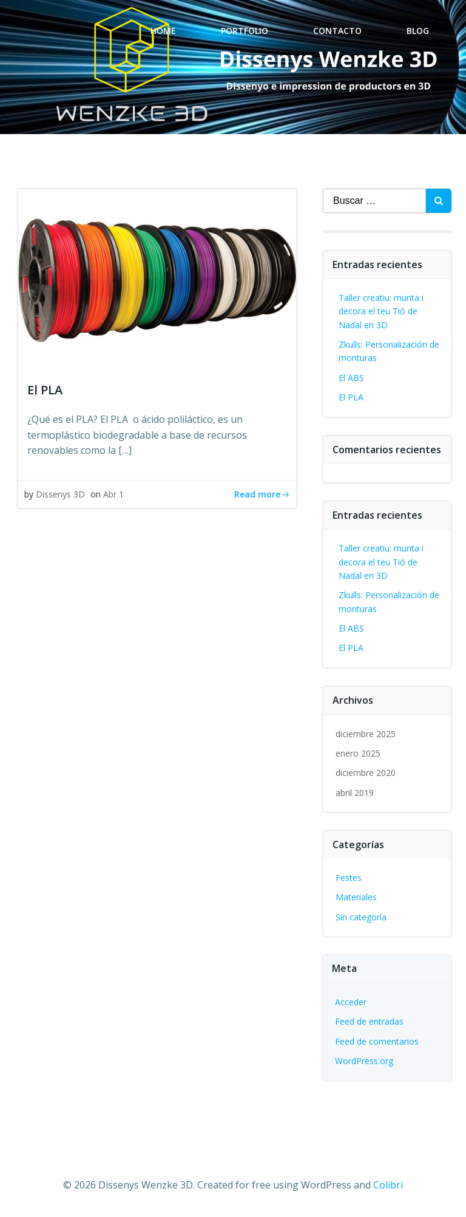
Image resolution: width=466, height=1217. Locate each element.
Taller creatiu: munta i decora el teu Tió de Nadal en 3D (381, 311)
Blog (418, 30)
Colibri (388, 1185)
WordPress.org (364, 1061)
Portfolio (244, 30)
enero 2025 (358, 753)
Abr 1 (113, 494)
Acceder (350, 1002)
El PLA (351, 397)
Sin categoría (361, 917)
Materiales (356, 897)
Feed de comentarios (377, 1041)
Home (163, 30)
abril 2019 (355, 792)
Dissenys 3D (60, 494)
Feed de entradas (369, 1021)
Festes (349, 877)
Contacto (337, 30)
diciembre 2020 (366, 772)
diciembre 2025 (366, 734)
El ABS (351, 377)
